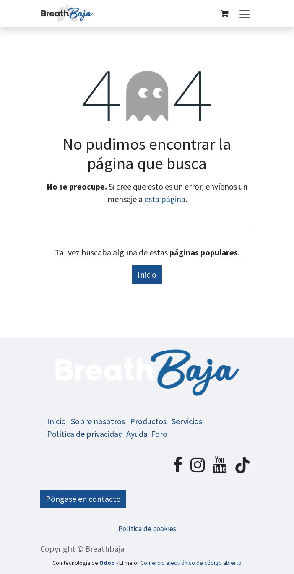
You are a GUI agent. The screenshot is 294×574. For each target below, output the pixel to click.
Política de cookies (147, 528)
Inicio (147, 274)
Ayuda (137, 434)
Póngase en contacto (83, 498)
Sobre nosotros (98, 421)
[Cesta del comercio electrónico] (225, 13)
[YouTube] (219, 465)
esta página (164, 199)
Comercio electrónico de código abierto (191, 562)
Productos (148, 421)
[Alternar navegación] (244, 13)
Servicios (187, 421)
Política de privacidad (85, 434)
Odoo (107, 562)
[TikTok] (242, 465)
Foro (159, 434)
